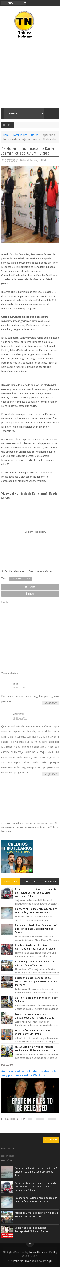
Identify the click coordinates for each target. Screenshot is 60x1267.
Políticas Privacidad (24, 1261)
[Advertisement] (30, 73)
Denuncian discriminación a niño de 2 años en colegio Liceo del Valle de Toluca (36, 929)
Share (30, 593)
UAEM (34, 135)
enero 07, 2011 (20, 688)
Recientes (30, 881)
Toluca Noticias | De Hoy (43, 1252)
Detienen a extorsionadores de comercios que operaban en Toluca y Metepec (36, 981)
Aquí (49, 1261)
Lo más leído (10, 881)
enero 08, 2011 (20, 718)
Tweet (30, 586)
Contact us (50, 1139)
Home (6, 135)
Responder (50, 702)
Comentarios (49, 881)
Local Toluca (20, 135)
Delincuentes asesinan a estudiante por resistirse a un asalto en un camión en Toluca (36, 893)
